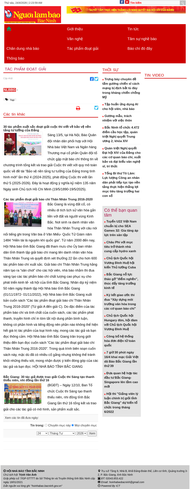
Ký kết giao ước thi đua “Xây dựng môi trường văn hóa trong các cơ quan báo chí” (120, 301)
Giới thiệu (75, 29)
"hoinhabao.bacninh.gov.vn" (47, 485)
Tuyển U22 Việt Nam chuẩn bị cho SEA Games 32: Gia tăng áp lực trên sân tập (121, 228)
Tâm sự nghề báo (142, 39)
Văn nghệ (75, 39)
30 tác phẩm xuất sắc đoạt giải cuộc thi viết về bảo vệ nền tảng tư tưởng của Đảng (47, 128)
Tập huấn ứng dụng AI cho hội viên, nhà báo (120, 107)
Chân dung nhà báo (22, 48)
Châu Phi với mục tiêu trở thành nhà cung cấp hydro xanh (120, 247)
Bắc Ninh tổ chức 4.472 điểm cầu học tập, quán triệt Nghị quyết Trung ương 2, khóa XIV (120, 134)
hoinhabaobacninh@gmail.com (127, 482)
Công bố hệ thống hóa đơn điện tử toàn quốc (119, 341)
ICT (118, 485)
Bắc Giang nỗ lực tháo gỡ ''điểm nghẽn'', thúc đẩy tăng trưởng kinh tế (121, 281)
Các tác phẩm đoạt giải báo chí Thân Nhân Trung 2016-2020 (48, 199)
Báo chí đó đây (139, 48)
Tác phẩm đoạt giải (83, 48)
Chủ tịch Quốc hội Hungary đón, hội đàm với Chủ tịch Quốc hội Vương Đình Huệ (120, 322)
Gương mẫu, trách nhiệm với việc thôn (117, 118)
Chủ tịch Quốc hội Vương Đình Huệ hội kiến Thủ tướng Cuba (120, 262)
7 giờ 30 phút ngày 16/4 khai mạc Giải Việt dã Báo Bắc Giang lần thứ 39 (121, 359)
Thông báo (15, 58)
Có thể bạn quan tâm (120, 212)
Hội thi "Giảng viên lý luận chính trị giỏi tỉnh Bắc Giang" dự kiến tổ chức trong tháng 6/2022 (121, 403)
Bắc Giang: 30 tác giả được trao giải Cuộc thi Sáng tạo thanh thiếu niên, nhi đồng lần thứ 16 (48, 378)
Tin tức (133, 29)
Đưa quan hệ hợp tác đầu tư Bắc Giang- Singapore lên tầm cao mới (121, 380)
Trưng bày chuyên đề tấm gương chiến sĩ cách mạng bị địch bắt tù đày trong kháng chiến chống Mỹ (121, 88)
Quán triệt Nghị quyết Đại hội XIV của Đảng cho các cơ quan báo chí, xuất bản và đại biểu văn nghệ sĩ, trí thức (121, 157)
